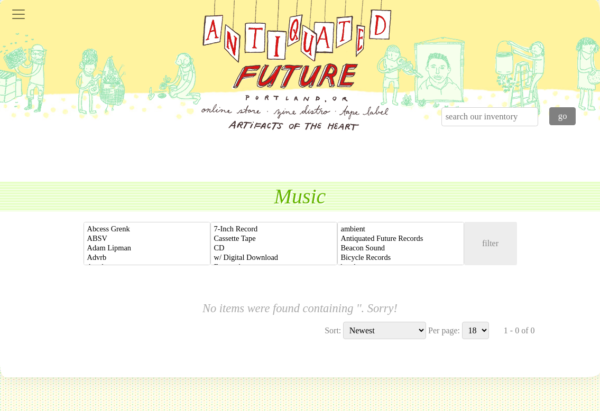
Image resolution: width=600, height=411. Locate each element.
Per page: (444, 330)
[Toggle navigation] (18, 14)
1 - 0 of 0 (519, 330)
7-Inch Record (274, 229)
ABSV (147, 239)
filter (490, 243)
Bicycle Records (400, 258)
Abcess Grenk (147, 229)
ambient (400, 229)
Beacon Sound (400, 248)
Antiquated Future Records (400, 239)
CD (274, 248)
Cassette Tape (274, 239)
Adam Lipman (147, 248)
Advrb (147, 258)
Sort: (333, 330)
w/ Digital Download (274, 258)
